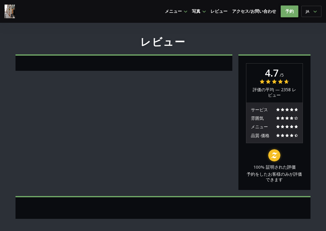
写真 (199, 11)
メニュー (176, 11)
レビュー (218, 11)
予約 (289, 11)
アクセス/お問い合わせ (254, 11)
